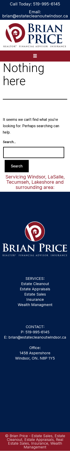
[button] (35, 55)
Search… (9, 142)
